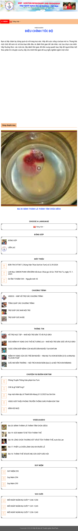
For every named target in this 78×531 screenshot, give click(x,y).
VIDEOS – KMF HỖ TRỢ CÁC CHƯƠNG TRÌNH (25, 296)
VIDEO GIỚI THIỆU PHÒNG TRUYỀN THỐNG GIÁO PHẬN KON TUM (33, 401)
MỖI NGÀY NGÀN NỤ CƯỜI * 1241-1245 (22, 506)
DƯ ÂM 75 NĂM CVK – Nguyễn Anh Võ (23, 279)
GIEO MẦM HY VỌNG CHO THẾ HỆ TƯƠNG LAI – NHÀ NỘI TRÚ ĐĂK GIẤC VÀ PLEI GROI (41, 342)
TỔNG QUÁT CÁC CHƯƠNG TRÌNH (21, 303)
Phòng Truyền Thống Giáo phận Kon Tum (24, 380)
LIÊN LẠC (11, 247)
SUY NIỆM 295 (13, 471)
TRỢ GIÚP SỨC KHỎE (16, 317)
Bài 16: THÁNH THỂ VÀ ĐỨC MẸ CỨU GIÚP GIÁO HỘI (28, 454)
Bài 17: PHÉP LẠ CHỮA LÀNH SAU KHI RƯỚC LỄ (26, 447)
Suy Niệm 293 (12, 483)
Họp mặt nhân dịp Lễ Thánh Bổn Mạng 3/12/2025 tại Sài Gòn (31, 394)
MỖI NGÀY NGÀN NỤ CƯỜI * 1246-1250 (22, 500)
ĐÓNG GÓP (12, 240)
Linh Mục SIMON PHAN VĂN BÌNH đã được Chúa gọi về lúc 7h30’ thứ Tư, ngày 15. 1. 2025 (40, 273)
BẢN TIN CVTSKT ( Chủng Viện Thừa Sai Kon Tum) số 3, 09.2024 (33, 265)
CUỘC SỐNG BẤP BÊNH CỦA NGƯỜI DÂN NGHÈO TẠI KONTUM (32, 349)
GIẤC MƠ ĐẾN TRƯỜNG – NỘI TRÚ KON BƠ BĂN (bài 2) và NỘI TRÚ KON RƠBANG (39, 363)
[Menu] (5, 21)
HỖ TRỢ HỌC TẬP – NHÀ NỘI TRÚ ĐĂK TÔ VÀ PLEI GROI (30, 335)
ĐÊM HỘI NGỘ (13, 408)
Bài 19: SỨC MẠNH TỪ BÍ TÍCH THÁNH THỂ (25, 433)
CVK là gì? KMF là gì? (16, 387)
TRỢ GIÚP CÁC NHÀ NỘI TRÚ (19, 310)
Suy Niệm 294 (12, 477)
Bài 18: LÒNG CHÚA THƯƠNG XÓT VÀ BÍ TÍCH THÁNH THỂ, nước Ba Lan (36, 440)
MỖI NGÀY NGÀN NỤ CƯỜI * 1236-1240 (22, 512)
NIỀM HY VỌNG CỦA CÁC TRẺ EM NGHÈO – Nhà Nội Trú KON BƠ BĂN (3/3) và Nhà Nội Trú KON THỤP (41, 357)
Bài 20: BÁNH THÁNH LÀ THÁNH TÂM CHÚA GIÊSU (28, 426)
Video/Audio (39, 27)
